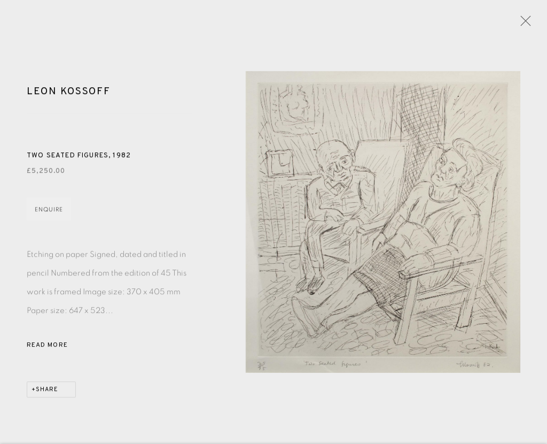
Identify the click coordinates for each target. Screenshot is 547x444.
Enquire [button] (49, 211)
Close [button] (523, 24)
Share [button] (47, 391)
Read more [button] (47, 346)
